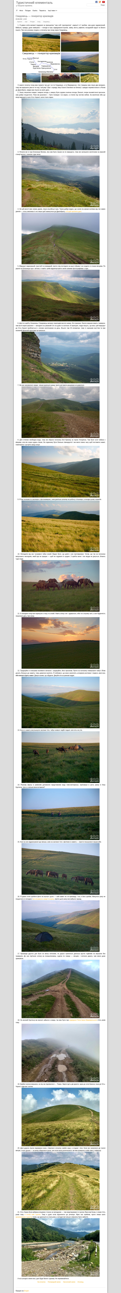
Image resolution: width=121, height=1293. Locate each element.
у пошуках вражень (24, 6)
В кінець (81, 1282)
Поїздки (28, 10)
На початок (41, 1282)
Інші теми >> (52, 10)
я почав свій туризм (32, 1214)
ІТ (17, 10)
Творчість (42, 10)
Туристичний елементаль (34, 2)
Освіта (35, 10)
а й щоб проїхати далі (73, 211)
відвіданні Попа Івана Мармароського (83, 1020)
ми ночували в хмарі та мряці (43, 899)
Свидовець (46, 21)
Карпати (19, 21)
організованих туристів (24, 1217)
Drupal (26, 1291)
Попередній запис (54, 1282)
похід (38, 21)
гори (26, 21)
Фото (21, 10)
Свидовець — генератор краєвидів (34, 16)
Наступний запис (69, 1282)
